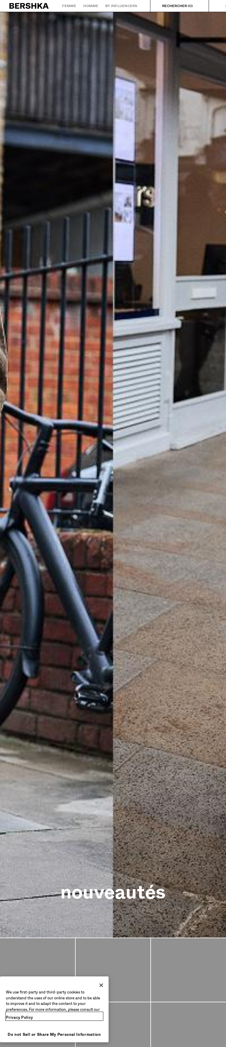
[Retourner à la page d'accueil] (29, 6)
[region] (54, 1009)
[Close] (101, 985)
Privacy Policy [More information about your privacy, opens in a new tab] (19, 1017)
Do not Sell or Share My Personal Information (54, 1034)
